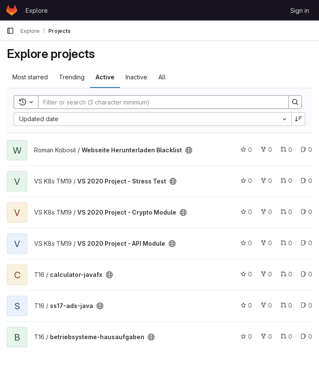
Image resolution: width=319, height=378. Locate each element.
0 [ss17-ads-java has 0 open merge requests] (286, 305)
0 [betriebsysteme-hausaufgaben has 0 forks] (266, 336)
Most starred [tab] (30, 77)
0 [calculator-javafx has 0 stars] (246, 274)
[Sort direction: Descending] (298, 119)
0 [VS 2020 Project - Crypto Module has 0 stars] (246, 211)
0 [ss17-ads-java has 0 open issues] (306, 305)
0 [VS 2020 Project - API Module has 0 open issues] (306, 243)
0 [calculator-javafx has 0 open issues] (306, 274)
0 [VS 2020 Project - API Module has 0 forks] (266, 243)
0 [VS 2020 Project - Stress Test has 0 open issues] (306, 180)
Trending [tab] (72, 77)
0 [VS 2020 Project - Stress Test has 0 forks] (266, 180)
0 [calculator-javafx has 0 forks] (266, 274)
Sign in (299, 10)
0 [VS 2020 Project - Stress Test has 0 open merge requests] (286, 180)
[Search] (159, 102)
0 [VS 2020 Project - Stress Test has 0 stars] (246, 180)
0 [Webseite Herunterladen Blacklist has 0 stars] (246, 149)
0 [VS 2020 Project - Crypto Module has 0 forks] (266, 211)
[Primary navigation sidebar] (10, 31)
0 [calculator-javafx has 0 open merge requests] (286, 274)
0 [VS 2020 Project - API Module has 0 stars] (246, 243)
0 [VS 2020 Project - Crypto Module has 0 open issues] (306, 211)
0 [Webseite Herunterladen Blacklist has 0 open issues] (306, 149)
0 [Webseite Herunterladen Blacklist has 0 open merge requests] (286, 149)
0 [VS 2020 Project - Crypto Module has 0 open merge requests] (286, 211)
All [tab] (162, 77)
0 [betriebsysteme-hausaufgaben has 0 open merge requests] (286, 336)
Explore (37, 10)
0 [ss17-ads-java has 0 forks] (266, 305)
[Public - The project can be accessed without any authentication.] (188, 150)
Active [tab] (105, 77)
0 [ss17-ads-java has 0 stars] (246, 305)
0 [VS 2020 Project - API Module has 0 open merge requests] (286, 243)
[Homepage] (12, 10)
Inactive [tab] (136, 77)
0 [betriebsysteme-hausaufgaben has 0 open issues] (306, 336)
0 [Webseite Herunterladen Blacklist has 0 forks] (266, 149)
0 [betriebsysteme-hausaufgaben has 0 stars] (246, 336)
